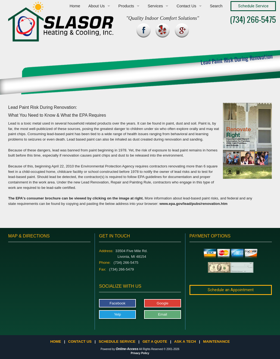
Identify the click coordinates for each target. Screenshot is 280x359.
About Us (96, 6)
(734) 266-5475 (253, 19)
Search (216, 6)
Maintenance (216, 341)
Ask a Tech (185, 341)
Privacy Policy (140, 353)
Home (75, 6)
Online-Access (127, 349)
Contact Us (186, 6)
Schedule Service (117, 341)
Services (155, 6)
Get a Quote (154, 341)
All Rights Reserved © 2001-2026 (159, 349)
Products (126, 6)
